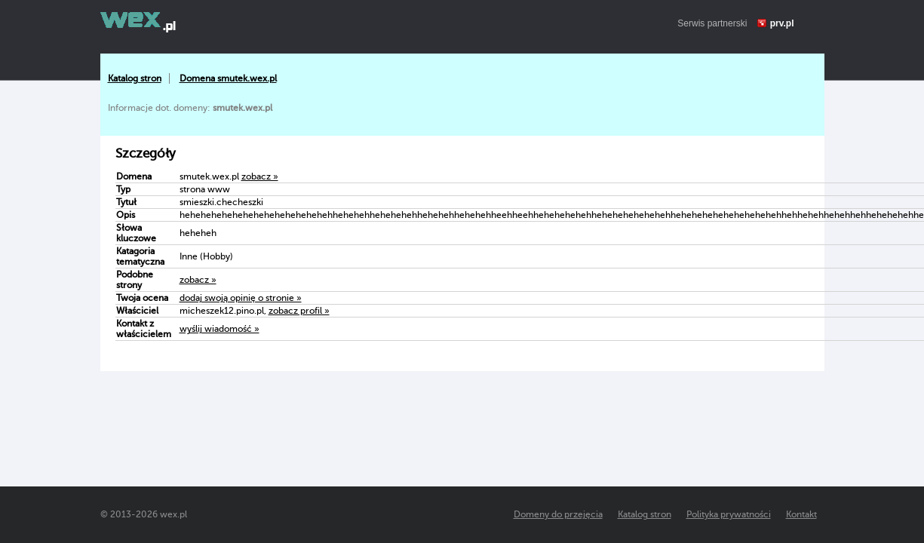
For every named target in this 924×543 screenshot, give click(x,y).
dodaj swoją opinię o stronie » (241, 298)
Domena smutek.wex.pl (228, 78)
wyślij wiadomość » (219, 329)
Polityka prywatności (728, 514)
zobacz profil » (299, 310)
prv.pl (782, 23)
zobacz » (259, 176)
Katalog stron (134, 78)
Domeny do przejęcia (558, 514)
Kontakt (801, 514)
